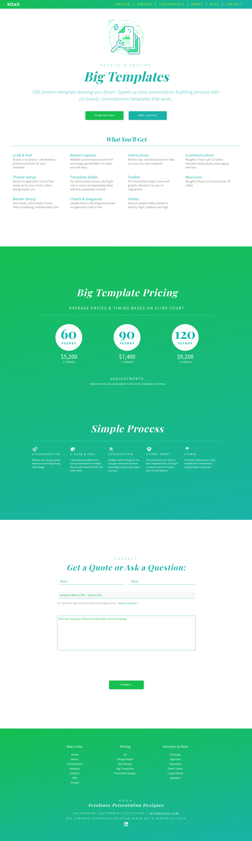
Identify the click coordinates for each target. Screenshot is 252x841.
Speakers (175, 778)
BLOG (214, 4)
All (125, 754)
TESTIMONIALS (171, 4)
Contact (74, 773)
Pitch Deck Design (125, 773)
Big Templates (125, 768)
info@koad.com (164, 813)
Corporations (175, 773)
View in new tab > (128, 603)
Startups (175, 754)
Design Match (125, 759)
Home (74, 754)
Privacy (74, 782)
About (74, 759)
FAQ (74, 778)
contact (234, 4)
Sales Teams (175, 768)
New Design (125, 764)
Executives (175, 764)
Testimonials (75, 764)
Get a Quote (148, 115)
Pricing (123, 4)
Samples (144, 4)
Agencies (175, 759)
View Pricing (104, 115)
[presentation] (39, 666)
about (197, 4)
